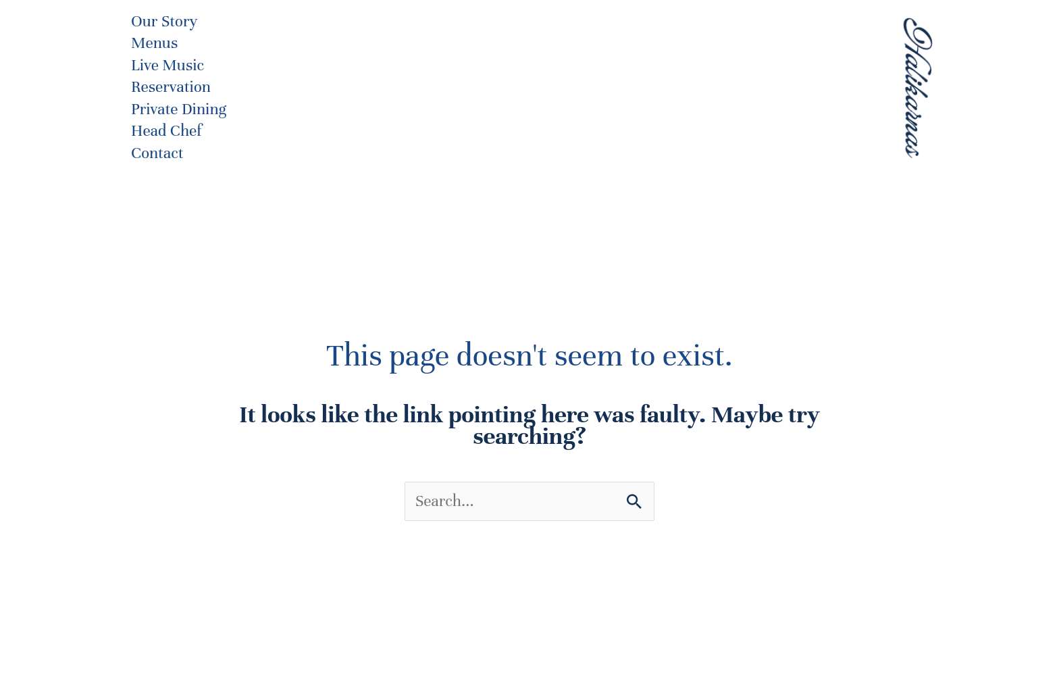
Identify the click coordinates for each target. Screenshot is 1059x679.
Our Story (164, 21)
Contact (157, 153)
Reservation (171, 87)
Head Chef (166, 131)
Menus (154, 43)
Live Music (167, 65)
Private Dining (178, 109)
